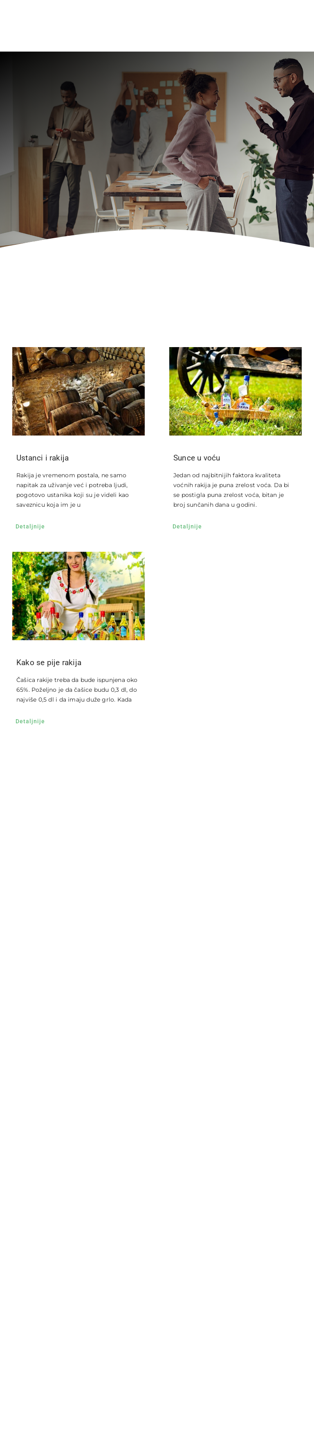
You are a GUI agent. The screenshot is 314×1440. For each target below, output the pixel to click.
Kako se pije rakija (48, 662)
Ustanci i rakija (42, 458)
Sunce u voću (196, 458)
